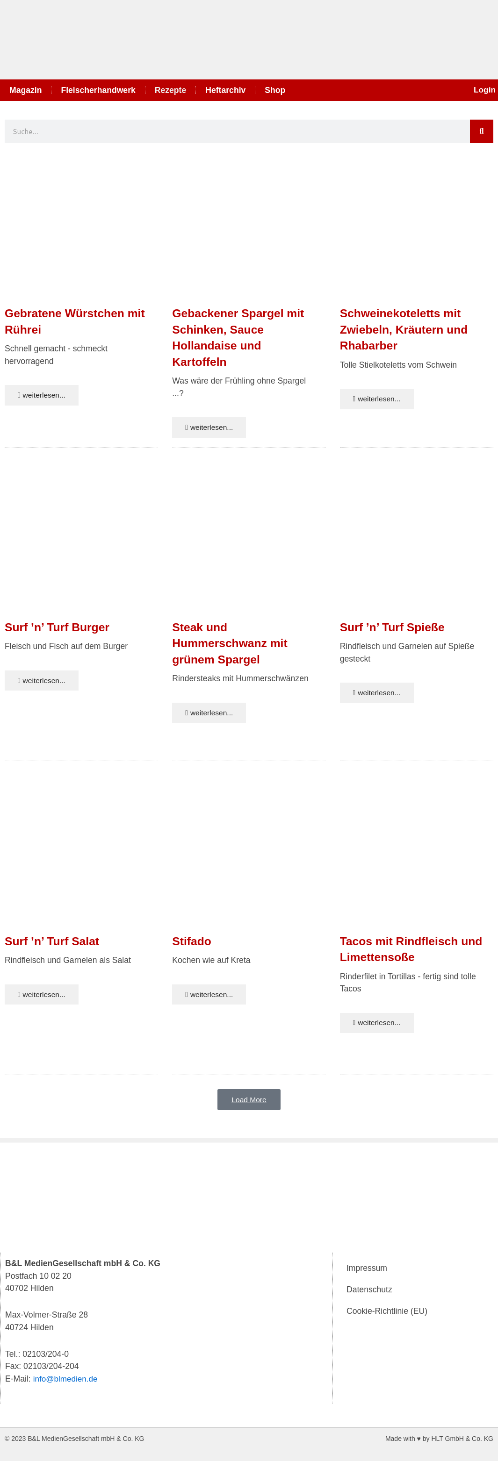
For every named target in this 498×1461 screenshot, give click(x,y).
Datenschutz (369, 1290)
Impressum (366, 1268)
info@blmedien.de (66, 1378)
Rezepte (170, 90)
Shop (275, 90)
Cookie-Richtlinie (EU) (386, 1311)
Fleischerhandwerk (98, 90)
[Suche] (481, 131)
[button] (249, 1103)
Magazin (25, 90)
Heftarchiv (225, 90)
